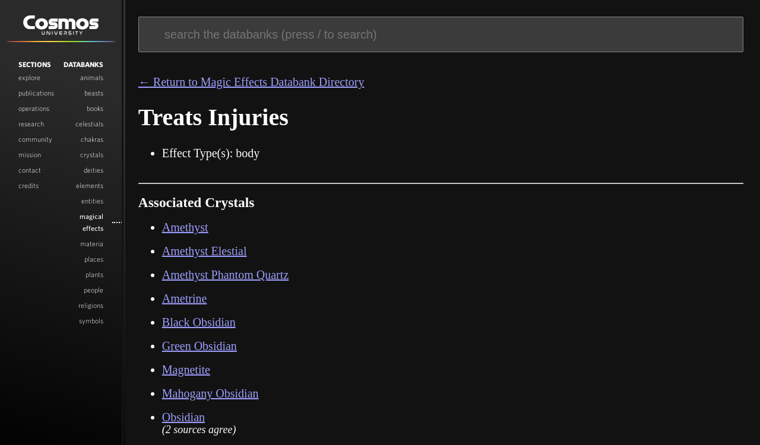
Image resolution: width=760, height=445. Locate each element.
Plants (94, 276)
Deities (93, 171)
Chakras (92, 140)
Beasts (93, 94)
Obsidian (183, 417)
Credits (28, 187)
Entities (92, 202)
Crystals (91, 156)
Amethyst (185, 227)
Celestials (89, 125)
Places (93, 260)
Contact (29, 171)
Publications (36, 94)
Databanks (83, 66)
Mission (29, 156)
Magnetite (186, 369)
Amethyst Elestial (204, 251)
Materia (91, 245)
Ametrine (184, 298)
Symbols (91, 322)
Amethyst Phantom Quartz (225, 274)
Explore (29, 79)
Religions (90, 307)
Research (31, 125)
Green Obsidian (199, 345)
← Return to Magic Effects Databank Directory (251, 81)
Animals (91, 79)
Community (35, 140)
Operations (33, 110)
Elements (89, 187)
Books (95, 110)
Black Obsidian (199, 322)
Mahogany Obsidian (210, 393)
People (93, 291)
